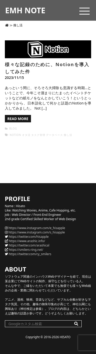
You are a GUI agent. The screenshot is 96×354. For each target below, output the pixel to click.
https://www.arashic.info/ (27, 241)
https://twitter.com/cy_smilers (30, 254)
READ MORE (17, 118)
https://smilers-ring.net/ (26, 249)
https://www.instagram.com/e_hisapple (36, 228)
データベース (54, 135)
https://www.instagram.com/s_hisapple (36, 232)
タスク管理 (38, 135)
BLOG (13, 128)
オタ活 (26, 135)
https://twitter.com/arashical (29, 245)
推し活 (68, 135)
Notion (15, 135)
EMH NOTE (25, 10)
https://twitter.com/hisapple (29, 236)
